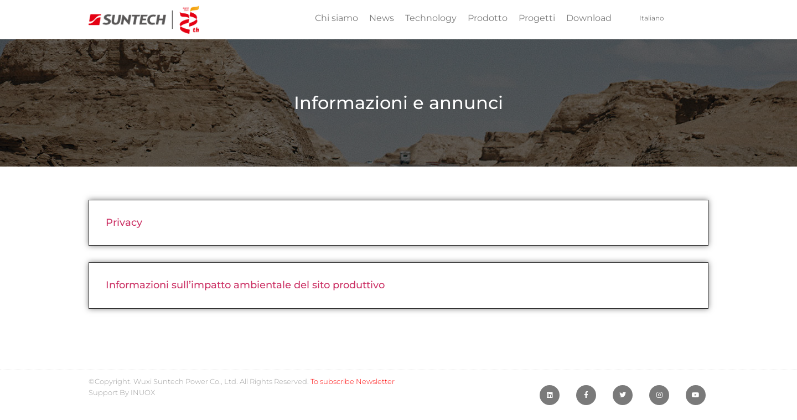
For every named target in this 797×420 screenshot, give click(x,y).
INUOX (143, 392)
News (381, 18)
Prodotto (488, 18)
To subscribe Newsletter (352, 381)
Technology (431, 18)
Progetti (537, 18)
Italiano (651, 18)
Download (589, 18)
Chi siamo (336, 18)
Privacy (124, 222)
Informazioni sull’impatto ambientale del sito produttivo (245, 285)
